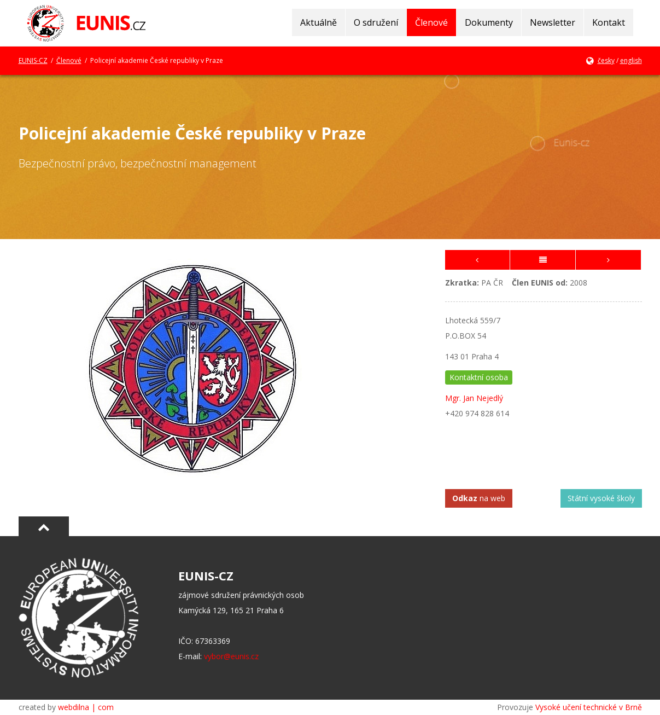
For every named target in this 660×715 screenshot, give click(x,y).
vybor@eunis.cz (231, 656)
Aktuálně (318, 22)
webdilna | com (86, 707)
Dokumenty (489, 22)
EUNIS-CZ (33, 60)
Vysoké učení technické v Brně (588, 707)
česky (606, 60)
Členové (431, 22)
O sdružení (376, 22)
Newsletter (552, 22)
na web (478, 498)
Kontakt (608, 22)
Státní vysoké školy (601, 498)
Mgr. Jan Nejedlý (474, 398)
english (631, 60)
